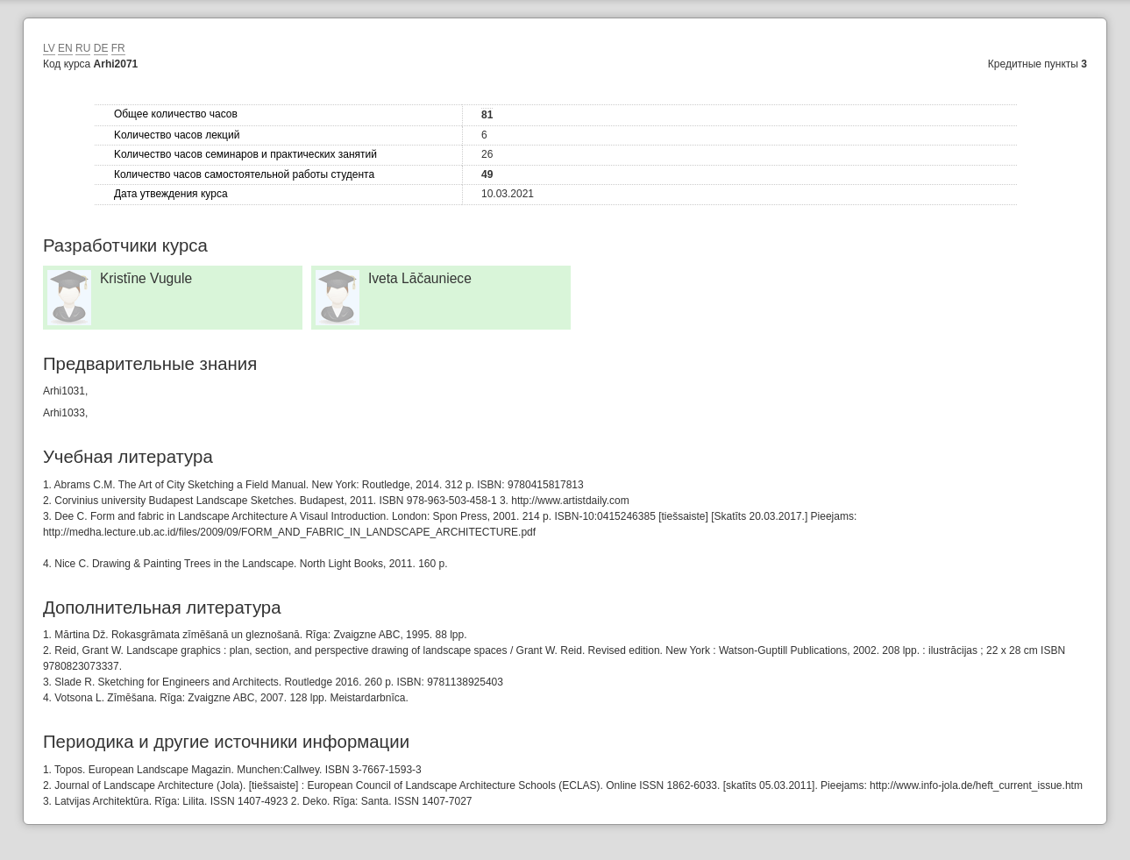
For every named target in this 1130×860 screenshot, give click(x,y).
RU (82, 48)
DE (101, 48)
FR (118, 48)
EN (65, 48)
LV (49, 48)
